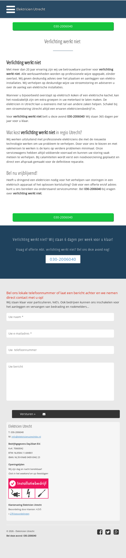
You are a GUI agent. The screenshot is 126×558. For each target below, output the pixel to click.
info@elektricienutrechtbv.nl (26, 436)
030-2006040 (63, 26)
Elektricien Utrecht (30, 9)
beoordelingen (19, 513)
